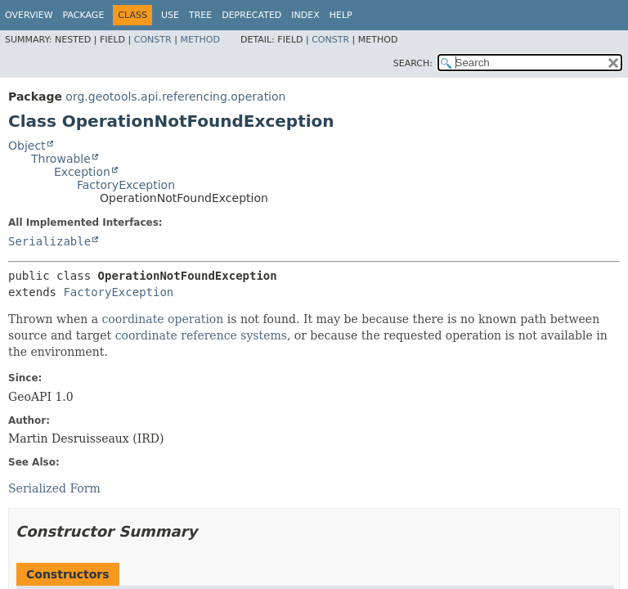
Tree (200, 15)
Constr (153, 39)
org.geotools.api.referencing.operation (175, 96)
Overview (29, 15)
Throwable (61, 158)
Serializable (49, 241)
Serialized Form (54, 488)
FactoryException (126, 184)
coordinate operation (162, 319)
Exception (82, 171)
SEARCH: (413, 63)
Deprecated (251, 15)
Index (305, 15)
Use (170, 15)
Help (341, 15)
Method (200, 39)
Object (27, 145)
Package (84, 15)
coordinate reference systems (201, 335)
